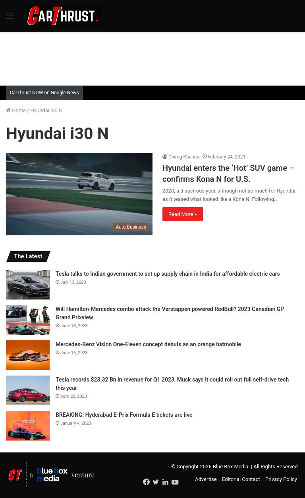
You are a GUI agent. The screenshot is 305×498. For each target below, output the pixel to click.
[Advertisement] (152, 57)
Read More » (182, 214)
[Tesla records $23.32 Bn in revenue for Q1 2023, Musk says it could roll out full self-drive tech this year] (28, 390)
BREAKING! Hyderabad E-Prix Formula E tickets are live (124, 415)
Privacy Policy (281, 479)
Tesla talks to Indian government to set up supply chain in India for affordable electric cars (168, 274)
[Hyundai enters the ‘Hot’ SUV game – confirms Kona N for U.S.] (79, 194)
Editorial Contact (241, 479)
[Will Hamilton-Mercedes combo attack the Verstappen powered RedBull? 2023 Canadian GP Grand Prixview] (28, 320)
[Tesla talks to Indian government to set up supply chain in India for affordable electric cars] (28, 285)
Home (16, 110)
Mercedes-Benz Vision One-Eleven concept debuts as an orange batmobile (148, 344)
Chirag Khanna (183, 157)
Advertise (206, 479)
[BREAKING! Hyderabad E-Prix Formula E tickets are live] (28, 426)
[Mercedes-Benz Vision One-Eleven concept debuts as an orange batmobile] (28, 355)
